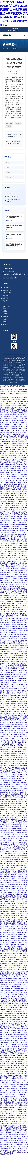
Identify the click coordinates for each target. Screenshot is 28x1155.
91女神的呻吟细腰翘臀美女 (13, 513)
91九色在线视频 (15, 907)
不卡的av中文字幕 (9, 592)
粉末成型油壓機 (7, 290)
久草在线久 (22, 776)
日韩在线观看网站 (5, 684)
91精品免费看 (7, 474)
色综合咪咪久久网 (23, 626)
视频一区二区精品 (8, 967)
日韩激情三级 (6, 667)
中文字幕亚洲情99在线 (15, 1150)
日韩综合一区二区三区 (12, 459)
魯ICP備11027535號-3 (18, 358)
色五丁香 (21, 447)
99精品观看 (10, 861)
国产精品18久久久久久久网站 (19, 1036)
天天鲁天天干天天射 (20, 769)
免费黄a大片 (18, 686)
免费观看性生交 (23, 1134)
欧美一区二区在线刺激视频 (10, 420)
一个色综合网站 (17, 726)
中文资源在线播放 (12, 771)
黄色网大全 (10, 405)
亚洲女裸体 (6, 1109)
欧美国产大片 (19, 592)
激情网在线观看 (11, 657)
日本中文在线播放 (9, 786)
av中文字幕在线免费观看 (12, 644)
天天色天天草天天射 (18, 901)
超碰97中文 (25, 434)
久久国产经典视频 (21, 1050)
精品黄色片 (8, 871)
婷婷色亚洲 (6, 645)
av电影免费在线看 (8, 984)
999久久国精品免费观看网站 (13, 978)
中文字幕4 (14, 626)
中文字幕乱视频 (8, 807)
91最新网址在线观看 (15, 965)
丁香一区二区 (17, 955)
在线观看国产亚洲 (21, 1109)
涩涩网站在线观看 (9, 724)
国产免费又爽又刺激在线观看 (15, 875)
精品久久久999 (7, 1004)
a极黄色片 (5, 722)
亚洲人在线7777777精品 (13, 825)
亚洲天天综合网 (11, 963)
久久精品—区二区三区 (13, 453)
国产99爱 (22, 923)
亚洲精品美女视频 (14, 517)
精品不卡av (19, 574)
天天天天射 (17, 567)
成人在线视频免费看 (16, 488)
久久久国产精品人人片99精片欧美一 (10, 926)
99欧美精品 (4, 838)
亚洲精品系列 (19, 959)
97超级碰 (11, 1057)
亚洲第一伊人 (10, 830)
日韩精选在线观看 (8, 672)
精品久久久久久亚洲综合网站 (8, 740)
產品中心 (5, 311)
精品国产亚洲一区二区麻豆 (18, 780)
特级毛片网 (10, 570)
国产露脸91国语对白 (16, 696)
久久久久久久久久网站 (17, 772)
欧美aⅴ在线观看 (11, 1013)
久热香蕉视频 (17, 405)
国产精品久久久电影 (7, 418)
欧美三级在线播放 (11, 615)
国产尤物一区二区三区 (15, 491)
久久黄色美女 (10, 730)
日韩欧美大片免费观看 (9, 403)
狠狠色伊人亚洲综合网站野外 (20, 892)
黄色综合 (5, 1015)
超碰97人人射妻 (9, 665)
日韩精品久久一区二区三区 (19, 682)
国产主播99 (3, 563)
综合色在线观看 (4, 782)
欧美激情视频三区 (18, 1136)
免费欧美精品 (13, 761)
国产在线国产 (22, 509)
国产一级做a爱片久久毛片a (9, 1142)
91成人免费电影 (13, 619)
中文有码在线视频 (11, 1117)
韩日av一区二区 (18, 672)
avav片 (18, 1046)
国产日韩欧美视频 (21, 950)
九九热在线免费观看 (14, 1021)
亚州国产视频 (3, 428)
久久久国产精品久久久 (9, 747)
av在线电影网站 (15, 1086)
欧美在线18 (23, 765)
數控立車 (5, 319)
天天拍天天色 (19, 599)
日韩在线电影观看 (22, 484)
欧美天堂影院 (6, 851)
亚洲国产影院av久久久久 (9, 1050)
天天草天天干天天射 (19, 632)
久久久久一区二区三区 (6, 1030)
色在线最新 (18, 495)
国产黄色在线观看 (12, 873)
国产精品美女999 (4, 734)
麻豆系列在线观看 (14, 1023)
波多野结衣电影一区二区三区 (20, 601)
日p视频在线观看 (15, 849)
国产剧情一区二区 (17, 457)
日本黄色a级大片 (22, 572)
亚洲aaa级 (9, 411)
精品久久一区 (22, 455)
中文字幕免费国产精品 (8, 1105)
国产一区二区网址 (22, 817)
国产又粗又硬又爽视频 (12, 888)
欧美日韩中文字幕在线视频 (16, 890)
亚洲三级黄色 (20, 747)
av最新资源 (8, 626)
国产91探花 (23, 536)
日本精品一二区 (7, 655)
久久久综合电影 (13, 422)
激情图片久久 (19, 1119)
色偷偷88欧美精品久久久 (17, 803)
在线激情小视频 (19, 934)
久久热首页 (23, 984)
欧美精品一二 (3, 501)
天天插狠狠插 (22, 522)
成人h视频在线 (12, 534)
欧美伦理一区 (6, 977)
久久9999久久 (4, 823)
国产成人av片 (4, 538)
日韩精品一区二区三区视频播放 (18, 595)
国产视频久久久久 (15, 1146)
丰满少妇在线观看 (12, 867)
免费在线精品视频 (18, 1011)
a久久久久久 (22, 1096)
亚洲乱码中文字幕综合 (21, 1025)
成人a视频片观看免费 (13, 582)
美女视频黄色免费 (7, 726)
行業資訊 (14, 48)
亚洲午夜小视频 (15, 1132)
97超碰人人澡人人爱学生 (17, 605)
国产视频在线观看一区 (8, 973)
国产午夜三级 (7, 692)
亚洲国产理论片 (9, 447)
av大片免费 (11, 767)
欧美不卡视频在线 (5, 986)
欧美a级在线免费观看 (22, 894)
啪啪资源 (9, 674)
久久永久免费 (16, 1059)
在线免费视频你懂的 (8, 407)
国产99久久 (20, 1090)
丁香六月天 (19, 996)
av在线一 (24, 751)
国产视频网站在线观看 (11, 676)
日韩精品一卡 (9, 971)
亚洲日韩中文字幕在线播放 (16, 982)
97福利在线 (17, 551)
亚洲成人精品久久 (5, 788)
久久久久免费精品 (14, 782)
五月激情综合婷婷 (15, 624)
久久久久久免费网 (20, 796)
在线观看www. (6, 849)
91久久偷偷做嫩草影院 (14, 1002)
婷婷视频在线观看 (13, 501)
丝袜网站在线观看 (13, 819)
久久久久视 (4, 959)
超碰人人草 (16, 707)
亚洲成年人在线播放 (8, 751)
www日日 (10, 551)
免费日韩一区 (24, 551)
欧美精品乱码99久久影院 (7, 557)
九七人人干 (20, 867)
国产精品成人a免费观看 (17, 647)
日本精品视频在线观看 (17, 478)
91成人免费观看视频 (17, 871)
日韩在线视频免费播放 (19, 655)
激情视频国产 (15, 1129)
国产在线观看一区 (5, 399)
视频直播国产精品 (5, 1086)
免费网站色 (9, 713)
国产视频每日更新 (14, 792)
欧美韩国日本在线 (5, 1077)
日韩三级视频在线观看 (15, 794)
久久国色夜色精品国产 (6, 526)
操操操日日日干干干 (13, 545)
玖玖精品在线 (23, 1075)
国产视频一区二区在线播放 (7, 1061)
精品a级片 (7, 907)
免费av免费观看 (16, 1019)
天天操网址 (11, 763)
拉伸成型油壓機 (7, 293)
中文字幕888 (19, 869)
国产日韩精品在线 (17, 1152)
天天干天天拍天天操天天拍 (18, 613)
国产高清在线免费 (13, 638)
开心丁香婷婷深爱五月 (15, 559)
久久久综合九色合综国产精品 (16, 1054)
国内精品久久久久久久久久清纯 (8, 952)
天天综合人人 (14, 957)
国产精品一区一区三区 (15, 905)
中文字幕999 (6, 568)
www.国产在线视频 (14, 823)
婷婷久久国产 (6, 817)
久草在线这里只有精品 (21, 1007)
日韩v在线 (13, 466)
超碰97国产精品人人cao (20, 634)
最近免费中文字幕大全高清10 (8, 790)
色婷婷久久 (24, 738)
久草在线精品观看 (14, 859)
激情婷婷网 (20, 692)
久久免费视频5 (4, 636)
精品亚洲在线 (20, 921)
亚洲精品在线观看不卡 (19, 946)
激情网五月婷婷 (16, 449)
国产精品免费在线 (5, 540)
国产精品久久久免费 (12, 401)
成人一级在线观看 (5, 753)
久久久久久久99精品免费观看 (16, 798)
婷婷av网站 (19, 1013)
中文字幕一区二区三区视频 (9, 813)
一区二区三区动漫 (15, 472)
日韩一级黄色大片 (7, 699)
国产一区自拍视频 (20, 532)
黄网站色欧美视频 (13, 884)
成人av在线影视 (22, 636)
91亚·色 (9, 705)
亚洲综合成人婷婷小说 (12, 611)
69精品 (8, 913)
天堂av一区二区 (6, 1113)
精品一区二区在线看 (20, 1125)
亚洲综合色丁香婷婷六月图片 (15, 828)
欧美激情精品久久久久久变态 (17, 1148)
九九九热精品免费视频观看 (10, 701)
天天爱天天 (23, 524)
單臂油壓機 (6, 295)
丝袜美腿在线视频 (5, 647)
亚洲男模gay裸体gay (12, 1027)
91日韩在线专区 (4, 890)
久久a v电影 (9, 1009)
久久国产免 (18, 451)
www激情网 (18, 751)
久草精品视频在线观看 (9, 921)
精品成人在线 (13, 484)
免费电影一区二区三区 (14, 853)
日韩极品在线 (3, 1028)
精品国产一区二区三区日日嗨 (11, 857)
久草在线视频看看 (17, 848)
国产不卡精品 (19, 722)
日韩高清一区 (3, 819)
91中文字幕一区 (22, 1027)
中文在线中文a (19, 1102)
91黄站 (18, 836)
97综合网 (16, 536)
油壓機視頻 (6, 316)
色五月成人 (17, 746)
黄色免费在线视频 (12, 563)
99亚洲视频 (24, 397)
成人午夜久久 (3, 628)
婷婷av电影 (20, 771)
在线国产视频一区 (14, 1071)
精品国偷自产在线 (13, 838)
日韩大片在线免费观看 (15, 470)
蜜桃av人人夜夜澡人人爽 (19, 586)
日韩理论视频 (14, 734)
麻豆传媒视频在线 (15, 1073)
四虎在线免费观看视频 (11, 799)
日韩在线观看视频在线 (12, 555)
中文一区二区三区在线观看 (7, 1102)
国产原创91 (12, 584)
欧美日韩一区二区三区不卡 (7, 495)
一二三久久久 (7, 1079)
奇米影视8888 (14, 630)
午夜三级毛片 (19, 409)
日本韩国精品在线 (14, 886)
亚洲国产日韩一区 (18, 699)
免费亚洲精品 (12, 538)
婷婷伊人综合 (12, 928)
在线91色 (2, 1009)
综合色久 (21, 553)
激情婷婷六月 (7, 842)
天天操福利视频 (20, 1005)
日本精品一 (12, 975)
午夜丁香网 (20, 651)
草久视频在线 (15, 597)
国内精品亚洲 (22, 734)
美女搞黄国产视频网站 (8, 599)
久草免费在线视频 (16, 842)
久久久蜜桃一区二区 (14, 738)
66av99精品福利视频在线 (17, 507)
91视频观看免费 (16, 1004)
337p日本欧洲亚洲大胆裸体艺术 (19, 399)
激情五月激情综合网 (21, 1084)
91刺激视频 (8, 601)
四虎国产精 (24, 1028)
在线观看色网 (19, 767)
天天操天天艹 (22, 1034)
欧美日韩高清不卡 (21, 913)
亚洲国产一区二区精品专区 (18, 1079)
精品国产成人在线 (11, 938)
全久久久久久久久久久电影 (12, 580)
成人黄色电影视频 (15, 1032)
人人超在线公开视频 (15, 480)
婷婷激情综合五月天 (18, 1000)
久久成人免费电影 (22, 534)
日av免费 (12, 530)
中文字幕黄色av (15, 511)
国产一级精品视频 (5, 397)
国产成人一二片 (16, 1092)
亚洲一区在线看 (16, 784)
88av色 (13, 1005)
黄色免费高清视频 (11, 490)
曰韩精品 (12, 913)
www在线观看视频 (7, 759)
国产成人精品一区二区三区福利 (19, 788)
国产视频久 (10, 1144)
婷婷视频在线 (15, 990)
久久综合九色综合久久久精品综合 (9, 440)
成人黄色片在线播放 (8, 1125)
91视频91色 (23, 1023)
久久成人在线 (3, 549)
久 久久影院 (21, 476)
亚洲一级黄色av (4, 484)
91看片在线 (14, 565)
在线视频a (8, 784)
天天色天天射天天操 (10, 461)
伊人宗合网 (3, 825)
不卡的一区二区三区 (15, 851)
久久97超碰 (24, 557)
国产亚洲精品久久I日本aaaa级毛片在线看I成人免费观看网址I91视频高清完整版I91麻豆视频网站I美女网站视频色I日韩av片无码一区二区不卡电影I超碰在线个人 (14, 13)
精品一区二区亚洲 (22, 549)
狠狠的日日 (5, 422)
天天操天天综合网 (17, 705)
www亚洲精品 (7, 609)
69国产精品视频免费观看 (7, 1127)
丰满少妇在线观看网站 (9, 855)
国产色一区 (11, 528)
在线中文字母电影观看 (20, 561)
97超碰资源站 (4, 588)
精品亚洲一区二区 (8, 1065)
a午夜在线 (6, 940)
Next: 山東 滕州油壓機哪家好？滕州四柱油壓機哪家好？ (14, 143)
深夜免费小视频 (15, 540)
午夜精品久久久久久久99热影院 (8, 1123)
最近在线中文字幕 (19, 969)
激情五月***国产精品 (12, 463)
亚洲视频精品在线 (8, 505)
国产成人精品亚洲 (13, 732)
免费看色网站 (20, 928)
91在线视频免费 (13, 636)
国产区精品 (12, 541)
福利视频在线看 (15, 426)
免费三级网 (5, 541)
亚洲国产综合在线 (13, 509)
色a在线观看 (14, 568)
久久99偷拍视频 (19, 680)
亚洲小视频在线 (17, 434)
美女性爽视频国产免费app (7, 451)
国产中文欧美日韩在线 (18, 1115)
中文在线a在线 (11, 915)
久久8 (19, 799)
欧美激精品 (16, 416)
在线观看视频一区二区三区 (14, 603)
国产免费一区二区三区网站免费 (14, 903)
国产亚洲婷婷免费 (7, 670)
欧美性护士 (15, 497)
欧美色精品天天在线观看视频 (18, 493)
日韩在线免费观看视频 (12, 776)
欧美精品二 (14, 919)
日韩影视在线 (8, 607)
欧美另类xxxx (14, 834)
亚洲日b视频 (18, 998)
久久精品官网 (19, 1063)
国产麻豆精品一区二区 (6, 486)
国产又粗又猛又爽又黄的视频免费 (11, 865)
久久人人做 (24, 426)
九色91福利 (4, 894)
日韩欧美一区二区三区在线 (14, 832)
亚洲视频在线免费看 (18, 578)
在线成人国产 (20, 403)
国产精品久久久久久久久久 (10, 917)
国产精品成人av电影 (11, 499)
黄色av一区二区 (10, 1038)
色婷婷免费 (16, 526)
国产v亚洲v (6, 630)
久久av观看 (8, 1005)
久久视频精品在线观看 (14, 441)
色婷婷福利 (6, 414)
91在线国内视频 (19, 878)
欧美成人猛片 (11, 959)
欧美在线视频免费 (15, 397)
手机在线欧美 (10, 744)
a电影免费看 (6, 719)
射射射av (3, 401)
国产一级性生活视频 (10, 836)
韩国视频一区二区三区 (16, 1098)
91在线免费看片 (21, 482)
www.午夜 (3, 603)
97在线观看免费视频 (13, 628)
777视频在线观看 (23, 957)
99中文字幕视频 (12, 428)
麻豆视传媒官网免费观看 (6, 896)
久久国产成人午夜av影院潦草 (11, 1044)
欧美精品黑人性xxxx (20, 909)
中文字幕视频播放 (7, 1011)
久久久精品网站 (16, 882)
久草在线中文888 (13, 844)
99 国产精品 (14, 572)
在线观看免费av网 (20, 973)
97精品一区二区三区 (13, 840)
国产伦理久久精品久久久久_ (7, 574)
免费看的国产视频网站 (9, 1084)
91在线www (11, 1111)
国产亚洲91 (20, 944)
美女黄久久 (8, 445)
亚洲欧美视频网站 (5, 696)
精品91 (15, 688)
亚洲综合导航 (22, 555)
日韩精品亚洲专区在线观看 (10, 543)
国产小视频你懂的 (14, 736)
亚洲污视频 (6, 1073)
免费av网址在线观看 (10, 801)
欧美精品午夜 (6, 530)
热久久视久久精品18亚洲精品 (18, 547)
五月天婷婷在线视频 (7, 567)
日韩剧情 (2, 1052)
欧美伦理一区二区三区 (18, 640)
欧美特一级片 (3, 767)
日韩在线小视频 (20, 661)
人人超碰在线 (19, 961)
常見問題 (8, 172)
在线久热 (7, 669)
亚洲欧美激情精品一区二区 (15, 948)
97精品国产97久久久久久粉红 (11, 590)
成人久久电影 (22, 1052)
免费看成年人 (22, 611)
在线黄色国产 (11, 894)
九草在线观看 (13, 911)
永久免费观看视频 (22, 715)
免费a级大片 (7, 848)
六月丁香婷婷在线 (18, 1144)
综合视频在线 (6, 466)
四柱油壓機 (6, 287)
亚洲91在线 (11, 1007)
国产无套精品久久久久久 (13, 749)
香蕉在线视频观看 (5, 511)
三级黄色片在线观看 (18, 988)
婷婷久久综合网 (4, 765)
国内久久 (5, 584)
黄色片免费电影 (11, 755)
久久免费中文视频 (21, 432)
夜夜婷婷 (15, 607)
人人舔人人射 (21, 617)
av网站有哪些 (14, 1034)
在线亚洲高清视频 (13, 659)
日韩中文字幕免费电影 (21, 438)
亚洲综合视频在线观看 (11, 482)
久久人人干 (13, 1109)
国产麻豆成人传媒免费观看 (10, 942)
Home (4, 48)
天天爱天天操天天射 (20, 786)
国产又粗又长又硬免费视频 (7, 409)
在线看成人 (11, 769)
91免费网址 (8, 919)
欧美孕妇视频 (14, 669)
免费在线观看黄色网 (10, 464)
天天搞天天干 (6, 507)
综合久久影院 (12, 642)
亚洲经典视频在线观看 (11, 1052)
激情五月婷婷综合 (22, 499)
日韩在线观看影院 (15, 925)
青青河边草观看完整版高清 (10, 953)
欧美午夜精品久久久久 (9, 1046)
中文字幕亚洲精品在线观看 (14, 1131)
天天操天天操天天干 (13, 553)
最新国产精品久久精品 (15, 940)
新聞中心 (9, 48)
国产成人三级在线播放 (11, 617)
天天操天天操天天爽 (13, 774)
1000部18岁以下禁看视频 (9, 697)
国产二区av (8, 742)
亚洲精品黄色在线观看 (6, 524)
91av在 (2, 445)
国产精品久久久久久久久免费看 (11, 515)
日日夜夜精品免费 (7, 811)
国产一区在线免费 (8, 561)
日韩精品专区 (21, 813)
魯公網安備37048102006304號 (16, 360)
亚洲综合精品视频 (9, 503)
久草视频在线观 (12, 715)
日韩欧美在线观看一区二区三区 (8, 430)
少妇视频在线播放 (21, 530)
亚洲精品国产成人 (14, 923)
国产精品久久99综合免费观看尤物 (13, 1040)
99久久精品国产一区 (14, 880)
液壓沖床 (5, 301)
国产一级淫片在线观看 (14, 1028)
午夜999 (4, 453)
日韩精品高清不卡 (22, 443)
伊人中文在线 (6, 547)
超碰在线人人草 (23, 732)
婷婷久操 (2, 1038)
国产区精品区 (21, 873)
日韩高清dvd (8, 497)
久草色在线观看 (17, 1138)
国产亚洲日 (22, 884)
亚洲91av (7, 565)
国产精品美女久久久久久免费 (9, 436)
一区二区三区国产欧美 (9, 1088)
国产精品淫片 (16, 486)
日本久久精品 (9, 413)
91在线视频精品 (4, 911)
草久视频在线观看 (12, 980)
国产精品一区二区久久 (12, 694)
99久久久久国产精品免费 (15, 518)
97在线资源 (16, 524)
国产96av (21, 445)
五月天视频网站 (7, 1067)
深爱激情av (19, 576)
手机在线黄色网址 (18, 971)
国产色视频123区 (17, 1082)
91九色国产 (19, 584)
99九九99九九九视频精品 (18, 609)
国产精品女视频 (14, 645)
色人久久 (2, 992)
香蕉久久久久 (17, 807)
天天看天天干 (14, 753)
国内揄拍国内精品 (11, 576)
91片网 (11, 932)
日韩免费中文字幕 (19, 570)
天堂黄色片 (24, 449)
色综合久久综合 (10, 686)
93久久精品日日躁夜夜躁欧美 (10, 1096)
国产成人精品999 (9, 1048)
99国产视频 (23, 707)
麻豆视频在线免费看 (18, 713)
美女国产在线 (23, 990)
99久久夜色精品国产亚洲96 (15, 622)
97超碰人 (21, 619)
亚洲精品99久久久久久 (11, 678)
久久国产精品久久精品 (7, 1136)
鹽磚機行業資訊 (10, 177)
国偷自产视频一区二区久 (18, 649)
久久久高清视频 (22, 428)
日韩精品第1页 (7, 640)
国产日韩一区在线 (5, 613)
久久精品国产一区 (8, 826)
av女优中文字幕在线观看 (18, 1113)
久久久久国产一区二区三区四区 (19, 1100)
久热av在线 (12, 722)
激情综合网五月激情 (11, 944)
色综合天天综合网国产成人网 (11, 1075)
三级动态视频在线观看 (8, 994)
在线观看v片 (19, 684)
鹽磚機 (4, 321)
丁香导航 (23, 1146)
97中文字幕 (5, 1071)
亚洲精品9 (7, 1132)
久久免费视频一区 (5, 803)
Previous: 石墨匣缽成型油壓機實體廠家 (13, 135)
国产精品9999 (6, 957)
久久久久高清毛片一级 (17, 930)
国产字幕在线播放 (12, 443)
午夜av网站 (23, 823)
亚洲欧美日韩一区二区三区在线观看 (14, 593)
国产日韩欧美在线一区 (18, 742)
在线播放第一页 (4, 1080)
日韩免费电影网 (13, 1140)
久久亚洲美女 (8, 707)
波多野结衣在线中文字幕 (13, 520)
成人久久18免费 (21, 466)
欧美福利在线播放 (23, 844)
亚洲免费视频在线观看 (17, 986)
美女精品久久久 (15, 815)
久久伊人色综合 (10, 1063)
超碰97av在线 (3, 441)
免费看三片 (24, 1059)
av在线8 (16, 447)
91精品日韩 (15, 445)
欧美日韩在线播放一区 (11, 703)
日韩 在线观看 (20, 1117)
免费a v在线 (21, 678)
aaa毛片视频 (7, 1115)
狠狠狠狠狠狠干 (13, 455)
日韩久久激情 (12, 869)
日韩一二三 (14, 1094)
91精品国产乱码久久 (20, 763)
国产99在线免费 (10, 992)
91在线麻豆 (19, 490)
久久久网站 (10, 876)
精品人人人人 (22, 440)
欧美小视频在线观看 (5, 597)
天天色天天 (16, 1069)
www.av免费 (6, 605)
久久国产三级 (22, 888)
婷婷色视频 (8, 1129)
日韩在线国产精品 (20, 468)
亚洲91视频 (24, 925)
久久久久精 (12, 620)
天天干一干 (18, 830)
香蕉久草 (8, 426)
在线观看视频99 (15, 719)
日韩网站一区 (7, 1094)
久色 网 (21, 900)
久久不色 (12, 977)
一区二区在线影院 (9, 438)
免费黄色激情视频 (11, 432)
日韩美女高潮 (20, 657)
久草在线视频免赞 (7, 424)
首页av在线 (5, 761)
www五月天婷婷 (4, 1098)
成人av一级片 (10, 821)
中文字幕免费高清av (14, 709)
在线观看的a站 (9, 988)
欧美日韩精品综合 (14, 1134)
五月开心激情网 (12, 549)
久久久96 (7, 480)
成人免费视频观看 (21, 1121)
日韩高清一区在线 (14, 765)
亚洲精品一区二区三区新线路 (17, 936)
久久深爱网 (21, 952)
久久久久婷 (13, 817)
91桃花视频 (12, 950)
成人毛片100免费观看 (6, 434)
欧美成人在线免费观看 (7, 846)
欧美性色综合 (21, 1142)
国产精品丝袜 (4, 559)
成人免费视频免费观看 (14, 588)
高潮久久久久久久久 (10, 1121)
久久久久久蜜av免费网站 (10, 476)
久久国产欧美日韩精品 (8, 934)
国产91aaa (10, 416)
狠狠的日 (5, 905)
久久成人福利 (14, 663)
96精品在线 (21, 563)
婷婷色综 (13, 684)
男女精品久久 (3, 638)
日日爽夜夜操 (14, 1042)
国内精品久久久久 (14, 863)
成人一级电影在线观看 (9, 961)
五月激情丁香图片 (9, 1104)
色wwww (13, 692)
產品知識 (8, 162)
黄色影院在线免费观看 (21, 407)
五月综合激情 (15, 474)
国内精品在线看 (17, 1030)
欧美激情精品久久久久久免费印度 (12, 690)
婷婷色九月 (5, 794)
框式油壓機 (6, 298)
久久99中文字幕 (17, 424)
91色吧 (11, 955)
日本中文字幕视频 (21, 538)
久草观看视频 (20, 963)
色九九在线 (6, 1034)
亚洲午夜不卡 (24, 836)
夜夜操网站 (18, 1057)
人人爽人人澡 (10, 998)
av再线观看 (4, 553)
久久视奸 (2, 413)
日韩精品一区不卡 (8, 632)
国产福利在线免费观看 (20, 861)
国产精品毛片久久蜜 (10, 757)
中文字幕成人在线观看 (17, 1077)
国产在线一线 (16, 1067)
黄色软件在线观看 (9, 909)
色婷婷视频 (5, 455)
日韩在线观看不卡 (9, 796)
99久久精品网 (23, 645)
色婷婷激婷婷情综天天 (16, 667)
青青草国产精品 (19, 730)
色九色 (24, 1152)
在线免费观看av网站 (5, 717)
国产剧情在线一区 (19, 826)
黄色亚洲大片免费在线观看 (7, 1025)
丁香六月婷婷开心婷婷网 (6, 536)
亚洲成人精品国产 (20, 994)
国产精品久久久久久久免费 (15, 1055)
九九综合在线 (20, 740)
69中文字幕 (14, 720)
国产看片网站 (3, 551)
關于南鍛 (5, 324)
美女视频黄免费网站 (19, 896)
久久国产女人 (14, 522)
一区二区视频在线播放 (14, 728)
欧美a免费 (3, 1027)
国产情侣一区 (7, 780)
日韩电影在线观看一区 (12, 900)
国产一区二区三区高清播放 (9, 1090)
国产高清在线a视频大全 (21, 821)
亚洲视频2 (12, 661)
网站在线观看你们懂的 (16, 414)
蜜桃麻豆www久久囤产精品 (16, 1015)
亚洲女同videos (12, 778)
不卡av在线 (17, 984)
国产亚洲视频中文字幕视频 (19, 411)
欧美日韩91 (17, 557)
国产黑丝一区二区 (21, 801)
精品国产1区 (8, 882)
